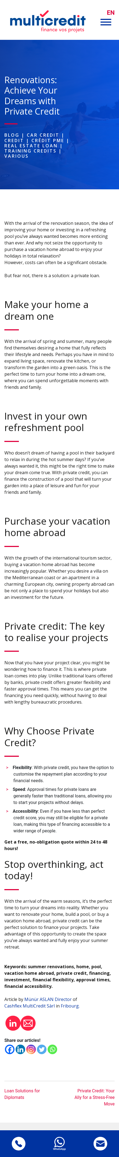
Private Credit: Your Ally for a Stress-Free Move (94, 1097)
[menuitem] (111, 13)
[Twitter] (42, 1049)
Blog (11, 135)
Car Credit (43, 135)
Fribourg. (70, 1006)
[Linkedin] (20, 1049)
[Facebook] (9, 1049)
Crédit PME (47, 140)
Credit (14, 140)
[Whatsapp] (52, 1049)
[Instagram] (31, 1049)
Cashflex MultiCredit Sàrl (29, 1006)
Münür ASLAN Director (48, 999)
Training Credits (30, 151)
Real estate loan (31, 146)
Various (16, 156)
